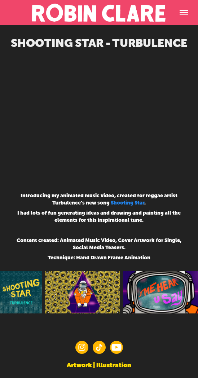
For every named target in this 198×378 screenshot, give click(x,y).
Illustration (113, 365)
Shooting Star (127, 203)
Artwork (79, 365)
